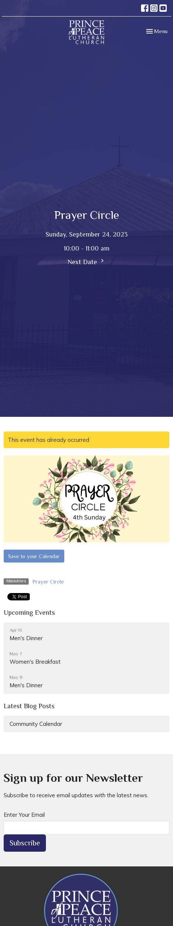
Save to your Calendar (34, 556)
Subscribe (25, 843)
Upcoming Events (29, 612)
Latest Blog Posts (29, 706)
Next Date (87, 261)
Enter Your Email (24, 814)
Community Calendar (36, 723)
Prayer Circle (48, 581)
